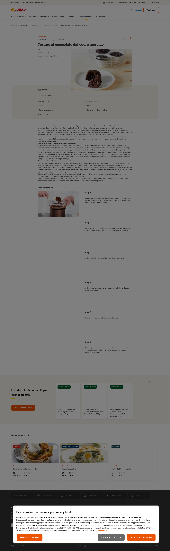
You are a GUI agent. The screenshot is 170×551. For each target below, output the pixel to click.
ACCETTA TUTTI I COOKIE (141, 537)
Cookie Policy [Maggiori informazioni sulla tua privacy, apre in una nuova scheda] (103, 530)
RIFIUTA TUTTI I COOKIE (111, 537)
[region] (86, 524)
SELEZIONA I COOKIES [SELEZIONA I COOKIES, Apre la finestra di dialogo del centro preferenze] (29, 537)
